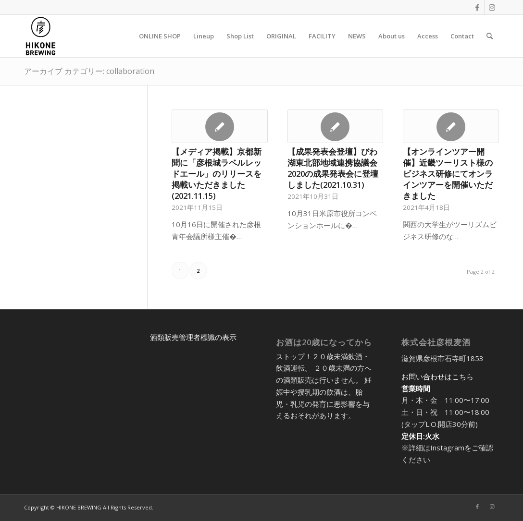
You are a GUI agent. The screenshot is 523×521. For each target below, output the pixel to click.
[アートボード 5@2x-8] (40, 36)
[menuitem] (160, 36)
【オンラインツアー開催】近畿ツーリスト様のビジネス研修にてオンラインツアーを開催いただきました (448, 173)
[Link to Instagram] (492, 7)
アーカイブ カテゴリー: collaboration (89, 71)
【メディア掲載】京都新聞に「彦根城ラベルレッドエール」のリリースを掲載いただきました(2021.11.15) (217, 173)
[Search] (489, 36)
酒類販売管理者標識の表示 (193, 337)
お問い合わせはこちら (437, 376)
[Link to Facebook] (477, 7)
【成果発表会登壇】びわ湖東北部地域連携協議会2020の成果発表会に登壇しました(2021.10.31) (332, 168)
